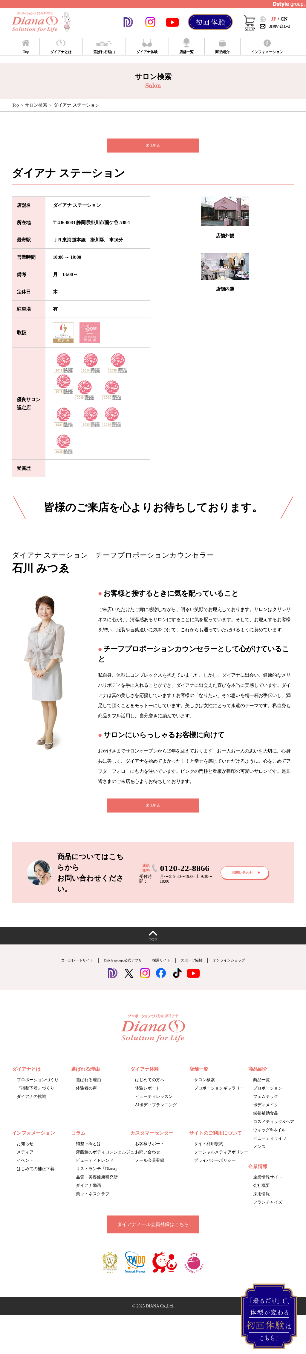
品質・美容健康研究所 (97, 1185)
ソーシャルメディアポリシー (221, 1160)
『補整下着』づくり (35, 1096)
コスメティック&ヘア (273, 1129)
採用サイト (164, 967)
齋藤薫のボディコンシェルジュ (105, 1160)
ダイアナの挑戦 (31, 1104)
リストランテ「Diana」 (97, 1176)
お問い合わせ (147, 1160)
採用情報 (261, 1201)
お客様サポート (149, 1151)
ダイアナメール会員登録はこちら (153, 1232)
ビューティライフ (270, 1146)
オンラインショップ (246, 967)
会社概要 (261, 1193)
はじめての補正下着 (35, 1176)
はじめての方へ (149, 1087)
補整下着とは (88, 1151)
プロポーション (267, 1096)
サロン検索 (36, 105)
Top (15, 105)
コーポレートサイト (59, 967)
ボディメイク (265, 1112)
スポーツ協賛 (200, 967)
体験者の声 (86, 1096)
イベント (25, 1168)
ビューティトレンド (95, 1168)
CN (284, 18)
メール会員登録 (149, 1168)
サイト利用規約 (208, 1151)
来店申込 (153, 147)
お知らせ (25, 1151)
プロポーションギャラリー (219, 1096)
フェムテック (265, 1104)
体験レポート (147, 1096)
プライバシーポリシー (215, 1168)
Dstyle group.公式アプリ (116, 967)
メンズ (259, 1154)
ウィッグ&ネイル (269, 1137)
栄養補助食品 (265, 1121)
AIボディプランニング (156, 1112)
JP (273, 18)
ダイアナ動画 (88, 1193)
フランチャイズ (267, 1210)
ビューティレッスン (154, 1104)
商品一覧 (261, 1087)
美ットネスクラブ (92, 1201)
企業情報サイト (267, 1185)
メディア (25, 1160)
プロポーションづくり (38, 1087)
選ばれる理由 (88, 1087)
